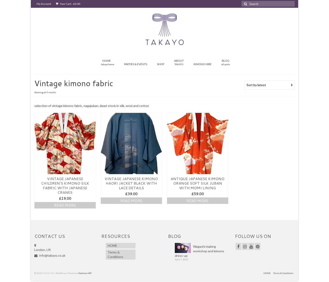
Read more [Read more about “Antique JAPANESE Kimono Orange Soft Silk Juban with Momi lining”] (197, 200)
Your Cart (68, 3)
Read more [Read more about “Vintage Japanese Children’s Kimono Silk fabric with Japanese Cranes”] (65, 205)
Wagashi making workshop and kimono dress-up (199, 251)
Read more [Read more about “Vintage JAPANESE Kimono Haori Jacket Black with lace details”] (131, 200)
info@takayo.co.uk (49, 255)
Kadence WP (85, 273)
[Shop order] (269, 85)
